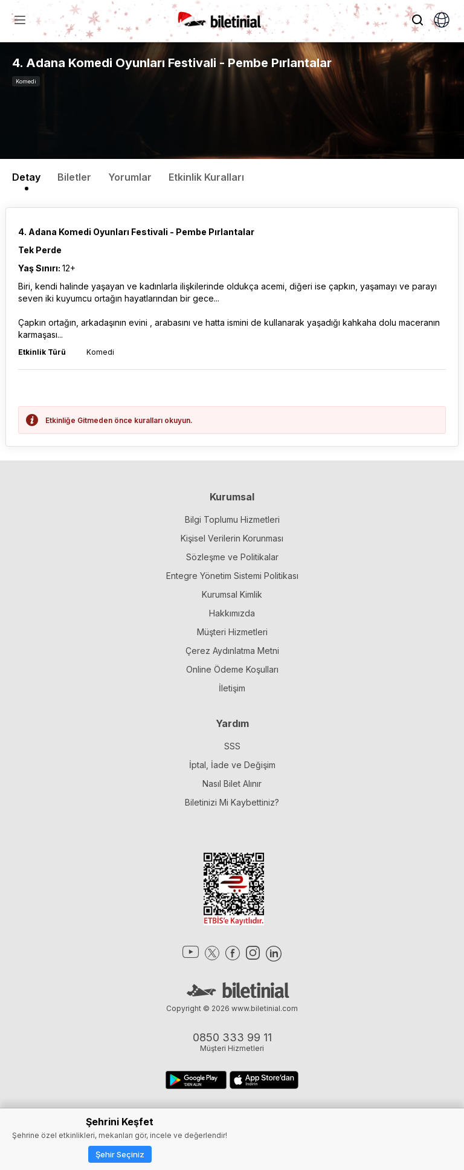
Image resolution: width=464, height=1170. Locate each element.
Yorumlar (130, 177)
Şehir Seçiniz (119, 1154)
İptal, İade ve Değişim (232, 765)
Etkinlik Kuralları (206, 177)
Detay (26, 177)
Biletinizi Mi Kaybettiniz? (232, 802)
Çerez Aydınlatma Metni (232, 650)
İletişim (232, 688)
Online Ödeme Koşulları (232, 669)
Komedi (26, 81)
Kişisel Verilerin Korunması (232, 538)
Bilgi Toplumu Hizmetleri (232, 519)
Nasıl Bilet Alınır (232, 783)
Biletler (74, 177)
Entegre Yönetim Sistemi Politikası (232, 575)
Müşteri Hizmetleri (232, 632)
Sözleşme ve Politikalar (232, 557)
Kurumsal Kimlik (232, 594)
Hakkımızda (232, 613)
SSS (232, 746)
